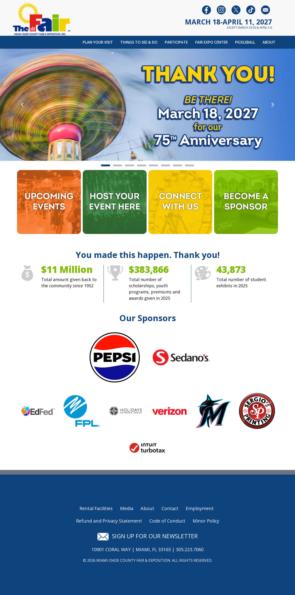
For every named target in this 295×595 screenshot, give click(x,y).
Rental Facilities (96, 508)
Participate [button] (176, 42)
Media (126, 508)
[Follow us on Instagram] (221, 9)
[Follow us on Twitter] (236, 9)
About (147, 508)
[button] (22, 105)
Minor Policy (206, 521)
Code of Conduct (167, 521)
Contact (170, 508)
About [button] (269, 42)
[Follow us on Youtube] (250, 9)
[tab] (105, 165)
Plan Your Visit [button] (98, 42)
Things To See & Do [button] (138, 42)
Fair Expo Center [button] (211, 42)
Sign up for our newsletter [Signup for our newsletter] (147, 536)
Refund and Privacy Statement (109, 521)
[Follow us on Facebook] (206, 9)
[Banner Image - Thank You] (147, 104)
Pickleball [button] (245, 42)
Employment (200, 508)
